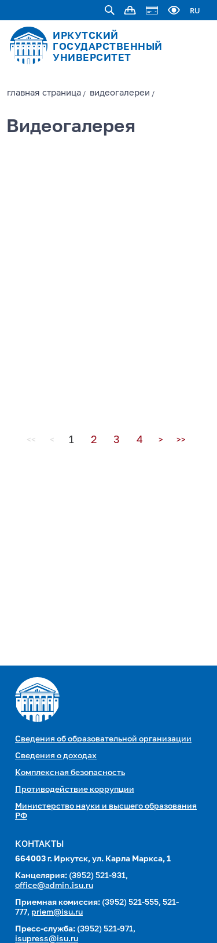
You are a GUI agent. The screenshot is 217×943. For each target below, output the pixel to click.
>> (181, 440)
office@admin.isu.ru (54, 886)
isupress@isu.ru (46, 939)
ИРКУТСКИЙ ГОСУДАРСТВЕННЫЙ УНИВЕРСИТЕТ (108, 47)
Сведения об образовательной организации (103, 739)
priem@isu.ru (57, 912)
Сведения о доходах (56, 756)
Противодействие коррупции (74, 789)
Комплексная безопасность (70, 773)
